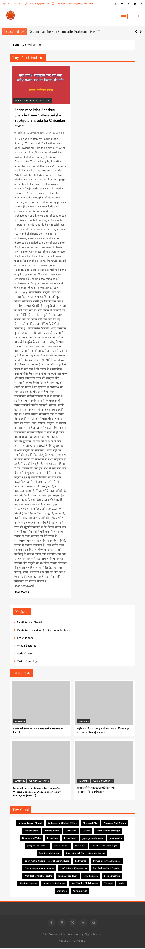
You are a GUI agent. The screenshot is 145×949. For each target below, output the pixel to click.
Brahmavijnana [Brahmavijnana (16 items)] (52, 831)
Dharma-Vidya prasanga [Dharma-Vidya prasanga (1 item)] (108, 831)
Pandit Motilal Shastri (29, 623)
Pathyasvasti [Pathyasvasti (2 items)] (81, 861)
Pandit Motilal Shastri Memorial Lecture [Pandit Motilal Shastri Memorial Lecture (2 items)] (85, 854)
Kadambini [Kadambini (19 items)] (80, 846)
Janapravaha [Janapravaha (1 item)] (116, 839)
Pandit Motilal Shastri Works (32, 100)
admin (21, 133)
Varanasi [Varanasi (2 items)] (108, 884)
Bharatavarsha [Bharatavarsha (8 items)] (31, 831)
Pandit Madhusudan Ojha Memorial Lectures (43, 631)
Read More (21, 592)
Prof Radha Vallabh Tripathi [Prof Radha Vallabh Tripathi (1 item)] (38, 876)
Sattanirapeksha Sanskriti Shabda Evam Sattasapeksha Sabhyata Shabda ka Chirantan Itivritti (39, 118)
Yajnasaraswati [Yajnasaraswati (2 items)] (80, 891)
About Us (64, 941)
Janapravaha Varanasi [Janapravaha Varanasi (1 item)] (37, 846)
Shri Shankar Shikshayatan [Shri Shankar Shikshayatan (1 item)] (84, 884)
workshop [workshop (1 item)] (62, 891)
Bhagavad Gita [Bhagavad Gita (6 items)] (90, 824)
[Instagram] (141, 3)
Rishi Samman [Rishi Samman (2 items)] (91, 876)
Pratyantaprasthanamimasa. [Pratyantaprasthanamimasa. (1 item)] (106, 861)
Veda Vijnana (25, 654)
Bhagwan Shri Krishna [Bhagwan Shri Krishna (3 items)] (115, 824)
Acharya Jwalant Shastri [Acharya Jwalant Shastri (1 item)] (30, 824)
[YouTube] (115, 3)
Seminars (20, 722)
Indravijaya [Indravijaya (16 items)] (52, 839)
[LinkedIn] (135, 3)
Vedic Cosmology (27, 662)
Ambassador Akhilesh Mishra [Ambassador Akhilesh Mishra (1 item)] (62, 824)
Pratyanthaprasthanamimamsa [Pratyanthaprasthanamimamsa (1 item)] (39, 869)
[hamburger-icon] (123, 16)
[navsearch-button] (138, 16)
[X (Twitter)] (128, 3)
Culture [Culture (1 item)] (86, 831)
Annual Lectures (26, 646)
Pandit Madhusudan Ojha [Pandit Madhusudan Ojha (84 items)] (104, 846)
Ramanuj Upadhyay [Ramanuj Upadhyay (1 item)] (67, 876)
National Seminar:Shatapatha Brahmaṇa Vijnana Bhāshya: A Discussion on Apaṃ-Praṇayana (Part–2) (37, 792)
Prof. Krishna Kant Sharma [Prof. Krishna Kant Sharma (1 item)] (73, 869)
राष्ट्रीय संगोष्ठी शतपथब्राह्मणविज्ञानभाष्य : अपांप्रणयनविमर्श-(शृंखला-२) (96, 790)
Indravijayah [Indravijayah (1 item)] (70, 839)
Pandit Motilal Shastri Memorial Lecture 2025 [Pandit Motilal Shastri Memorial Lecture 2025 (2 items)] (46, 861)
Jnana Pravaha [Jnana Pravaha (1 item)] (61, 846)
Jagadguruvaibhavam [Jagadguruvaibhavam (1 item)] (93, 839)
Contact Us (79, 941)
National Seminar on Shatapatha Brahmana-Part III (64, 31)
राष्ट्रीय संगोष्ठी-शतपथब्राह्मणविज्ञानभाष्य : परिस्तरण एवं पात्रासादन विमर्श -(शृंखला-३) (103, 731)
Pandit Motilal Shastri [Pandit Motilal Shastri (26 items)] (49, 854)
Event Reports (25, 639)
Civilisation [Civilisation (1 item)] (71, 831)
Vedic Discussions (39, 781)
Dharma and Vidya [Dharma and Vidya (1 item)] (31, 839)
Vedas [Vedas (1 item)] (122, 884)
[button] (140, 31)
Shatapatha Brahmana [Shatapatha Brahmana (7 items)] (54, 884)
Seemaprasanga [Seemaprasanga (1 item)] (112, 876)
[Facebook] (122, 3)
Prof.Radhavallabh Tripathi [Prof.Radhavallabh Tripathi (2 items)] (106, 869)
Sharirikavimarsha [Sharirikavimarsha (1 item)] (28, 884)
